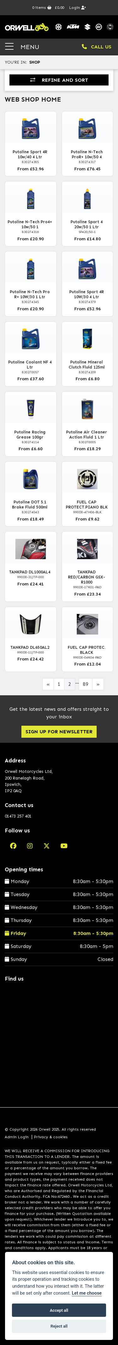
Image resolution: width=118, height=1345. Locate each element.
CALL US (96, 47)
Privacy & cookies (51, 1137)
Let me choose (87, 1293)
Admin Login (17, 1137)
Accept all (59, 1310)
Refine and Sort (59, 80)
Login (77, 7)
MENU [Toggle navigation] (22, 47)
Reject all (58, 1326)
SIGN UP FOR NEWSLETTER (59, 732)
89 (85, 684)
